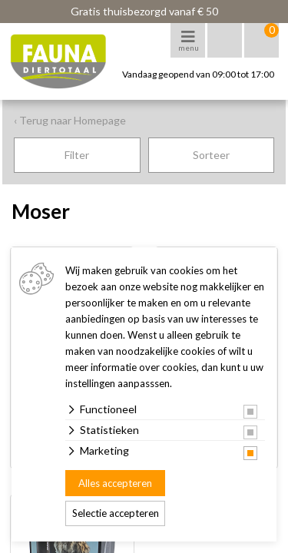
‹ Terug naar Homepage (70, 120)
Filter (77, 154)
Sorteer (211, 154)
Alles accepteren (115, 483)
